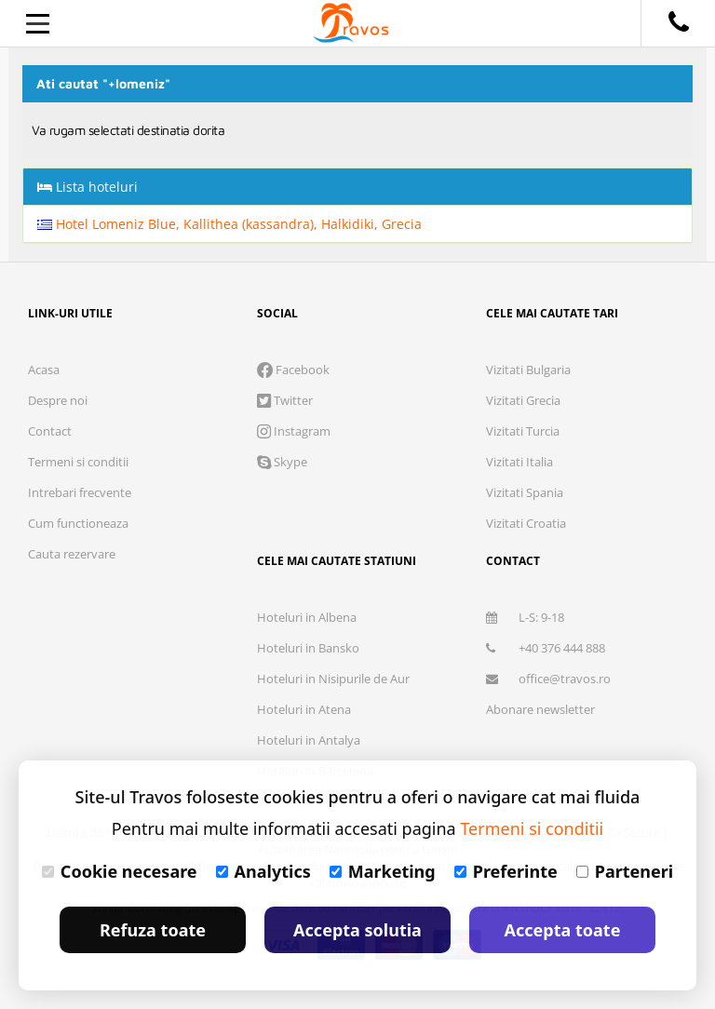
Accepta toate (563, 930)
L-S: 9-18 (525, 617)
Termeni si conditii (78, 461)
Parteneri (624, 871)
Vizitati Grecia (523, 400)
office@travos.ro (548, 678)
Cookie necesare (119, 871)
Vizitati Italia (519, 461)
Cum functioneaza (78, 523)
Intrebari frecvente (79, 492)
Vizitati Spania (524, 492)
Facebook (293, 369)
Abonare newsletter (540, 709)
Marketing (383, 871)
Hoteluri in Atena (304, 709)
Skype (282, 461)
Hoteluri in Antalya (308, 740)
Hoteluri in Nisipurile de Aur (333, 678)
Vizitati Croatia (526, 523)
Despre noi (58, 400)
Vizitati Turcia (523, 431)
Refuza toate (153, 930)
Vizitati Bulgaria (528, 369)
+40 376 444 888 (545, 647)
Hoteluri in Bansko (308, 647)
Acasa (44, 369)
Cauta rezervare (71, 553)
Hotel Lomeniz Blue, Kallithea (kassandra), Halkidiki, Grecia (229, 224)
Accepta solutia (357, 930)
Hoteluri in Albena (307, 617)
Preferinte (506, 871)
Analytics (263, 871)
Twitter (285, 400)
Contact (50, 431)
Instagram (294, 431)
